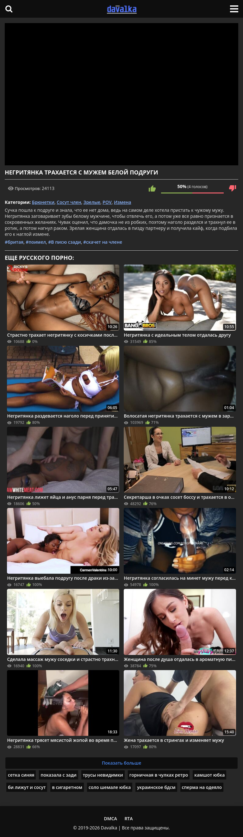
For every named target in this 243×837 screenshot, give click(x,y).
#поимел (36, 242)
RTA (128, 819)
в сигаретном (67, 787)
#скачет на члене (102, 242)
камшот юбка (209, 775)
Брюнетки (43, 202)
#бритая (14, 242)
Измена (122, 202)
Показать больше (121, 763)
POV (107, 202)
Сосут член (69, 202)
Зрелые (92, 202)
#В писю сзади (64, 242)
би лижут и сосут (27, 787)
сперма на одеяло (202, 787)
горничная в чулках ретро (158, 775)
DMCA (110, 819)
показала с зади (58, 775)
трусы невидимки (103, 775)
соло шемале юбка (110, 787)
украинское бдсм (156, 787)
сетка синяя (21, 775)
